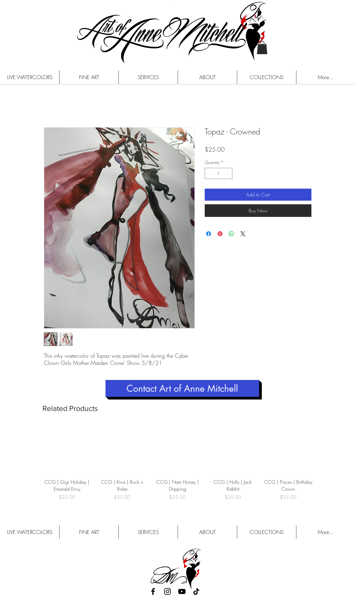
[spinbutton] (218, 173)
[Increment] (227, 173)
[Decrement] (209, 173)
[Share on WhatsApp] (231, 233)
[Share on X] (242, 233)
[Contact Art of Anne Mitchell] (182, 388)
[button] (262, 47)
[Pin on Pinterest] (220, 233)
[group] (177, 465)
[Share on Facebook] (208, 233)
